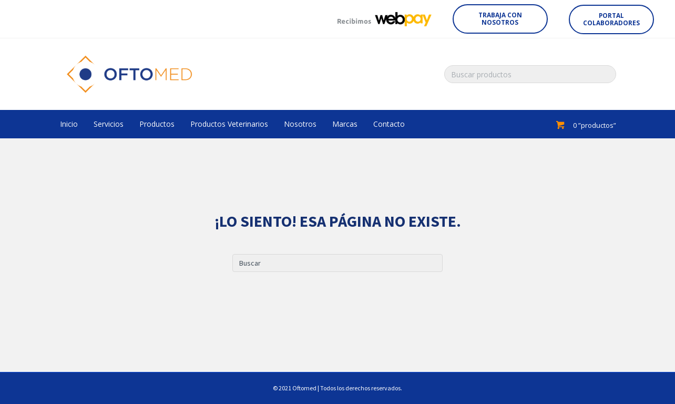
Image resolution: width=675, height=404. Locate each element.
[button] (500, 19)
